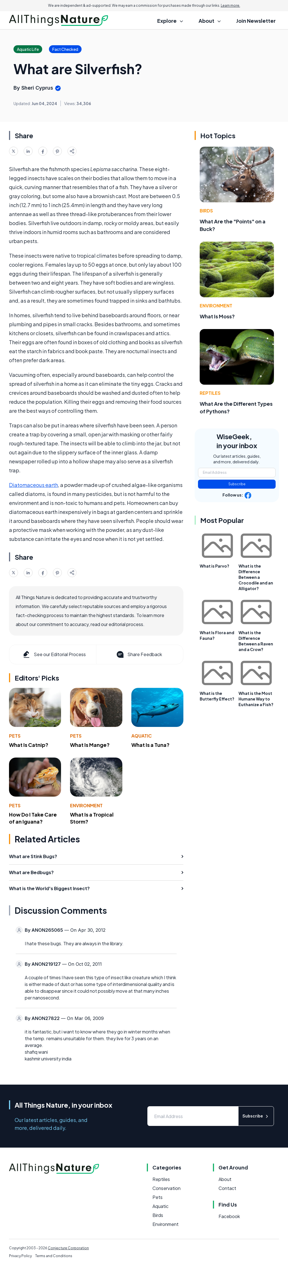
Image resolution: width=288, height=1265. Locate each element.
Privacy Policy (20, 1256)
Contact (227, 1188)
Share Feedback (139, 654)
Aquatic (141, 736)
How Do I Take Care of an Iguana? (33, 818)
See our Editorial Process (54, 654)
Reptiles (210, 393)
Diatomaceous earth (33, 485)
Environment (86, 805)
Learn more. (230, 5)
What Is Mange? (90, 745)
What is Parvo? (214, 565)
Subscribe (237, 484)
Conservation (166, 1188)
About (225, 1179)
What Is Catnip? (28, 745)
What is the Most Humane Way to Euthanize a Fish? (255, 699)
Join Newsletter (256, 20)
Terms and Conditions (53, 1256)
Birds (206, 211)
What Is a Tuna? (150, 745)
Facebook (229, 1216)
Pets (15, 736)
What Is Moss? (217, 316)
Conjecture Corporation (68, 1248)
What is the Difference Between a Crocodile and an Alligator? (255, 577)
